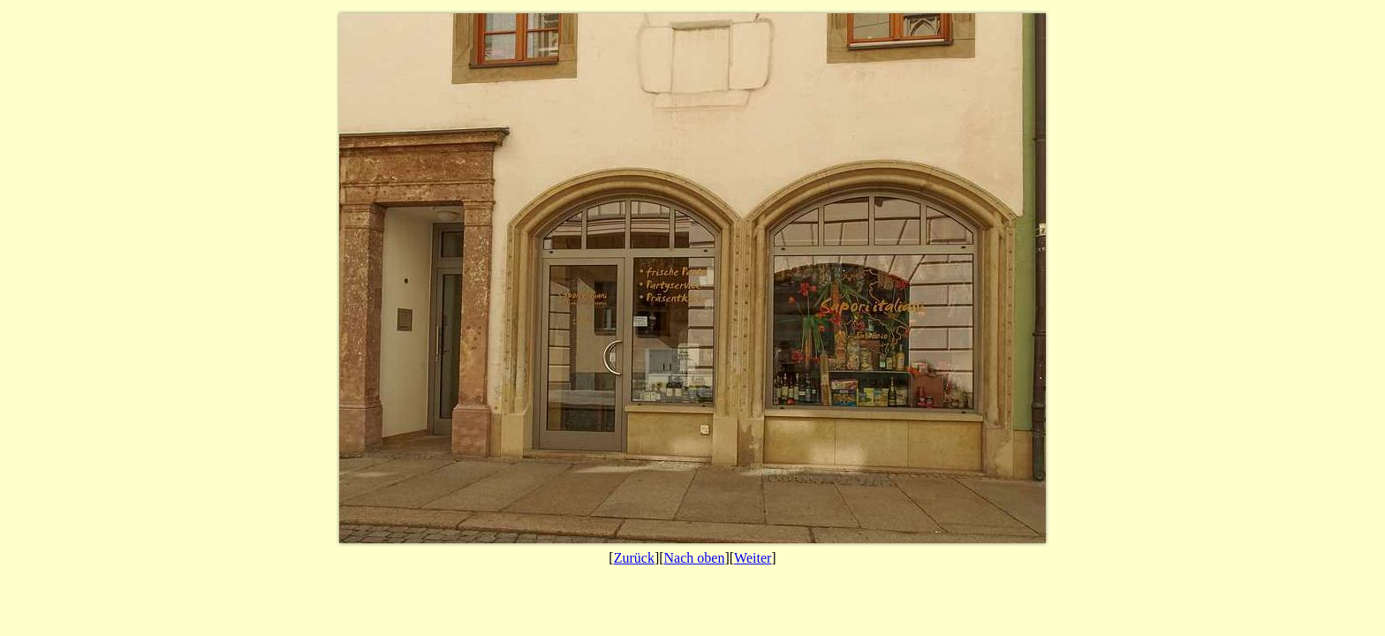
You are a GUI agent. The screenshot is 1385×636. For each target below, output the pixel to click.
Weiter (752, 557)
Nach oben (694, 557)
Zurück (634, 557)
